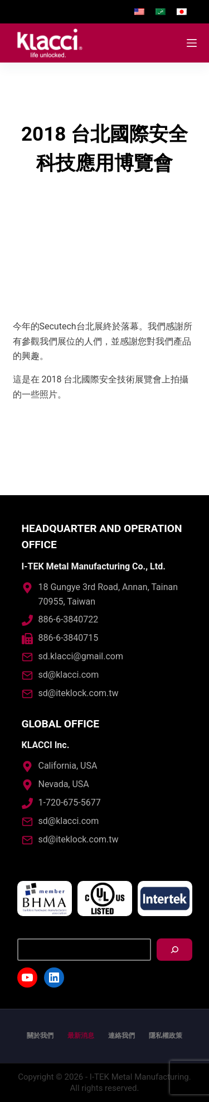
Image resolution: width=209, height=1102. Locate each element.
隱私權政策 (165, 1035)
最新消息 (80, 1035)
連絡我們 (121, 1035)
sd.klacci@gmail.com (80, 656)
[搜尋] (174, 949)
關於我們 (40, 1035)
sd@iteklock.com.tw (78, 693)
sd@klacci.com (68, 674)
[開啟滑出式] (192, 43)
